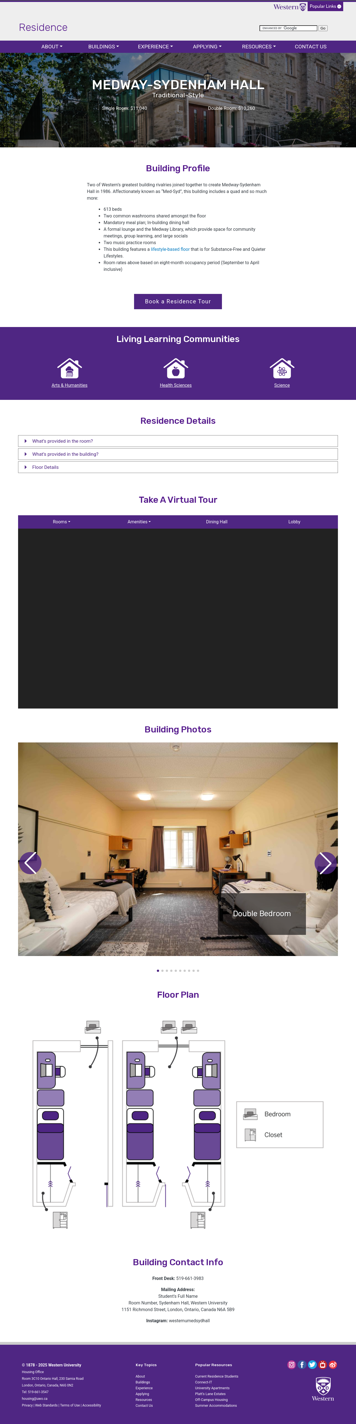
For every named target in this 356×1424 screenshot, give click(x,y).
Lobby (294, 521)
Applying (205, 46)
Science (282, 385)
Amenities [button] (138, 521)
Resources (256, 46)
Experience (153, 46)
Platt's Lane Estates (210, 1394)
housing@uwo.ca (35, 1399)
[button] (326, 863)
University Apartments (212, 1388)
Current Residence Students (216, 1376)
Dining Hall (217, 521)
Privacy (27, 1405)
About (50, 46)
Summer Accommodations (216, 1405)
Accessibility (91, 1405)
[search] (288, 28)
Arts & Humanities (69, 385)
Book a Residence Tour (178, 301)
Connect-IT (203, 1382)
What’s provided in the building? (59, 455)
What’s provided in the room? (57, 442)
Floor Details (40, 468)
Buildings (101, 46)
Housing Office (33, 1372)
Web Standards (46, 1405)
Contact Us (311, 46)
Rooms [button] (60, 521)
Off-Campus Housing (211, 1400)
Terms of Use (70, 1405)
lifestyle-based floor (170, 249)
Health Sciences (176, 385)
